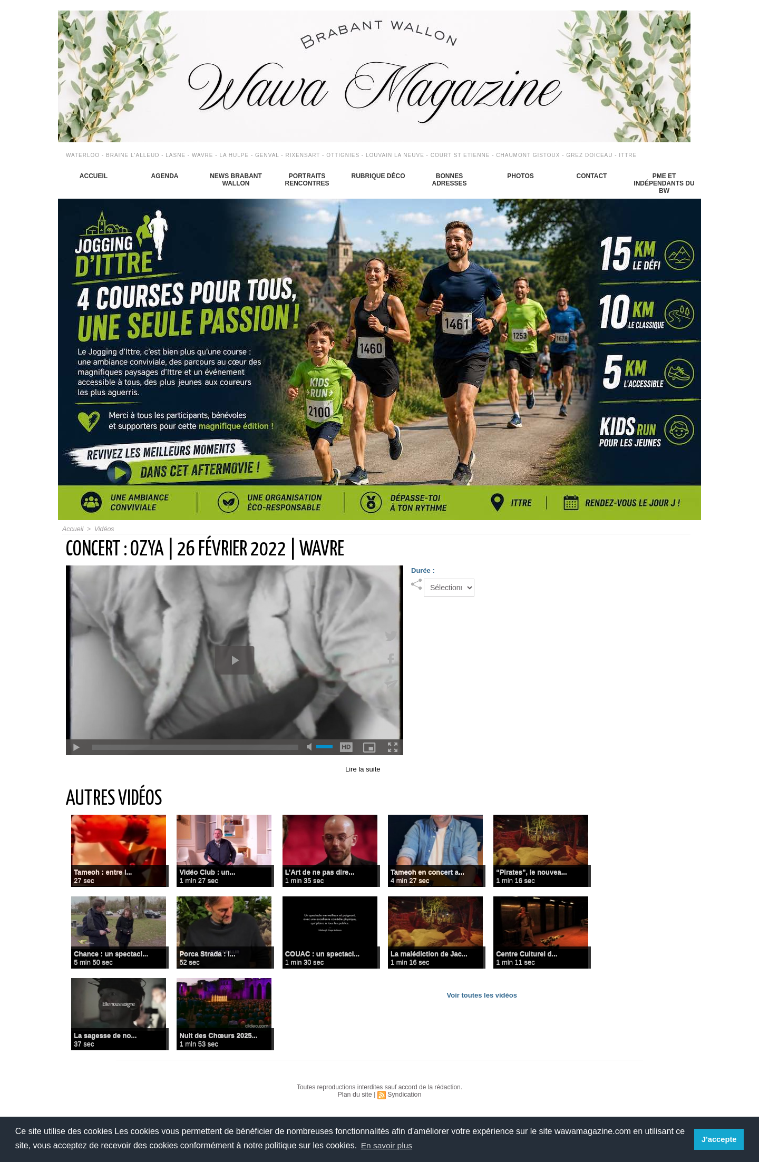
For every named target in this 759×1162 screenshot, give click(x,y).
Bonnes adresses (449, 179)
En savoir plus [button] (387, 1145)
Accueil (94, 176)
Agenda (164, 176)
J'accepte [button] (720, 1139)
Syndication (403, 1094)
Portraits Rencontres (307, 179)
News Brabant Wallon (236, 179)
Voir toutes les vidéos (482, 995)
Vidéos (102, 529)
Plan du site (355, 1094)
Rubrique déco (378, 176)
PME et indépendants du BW (664, 183)
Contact (592, 176)
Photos (520, 176)
